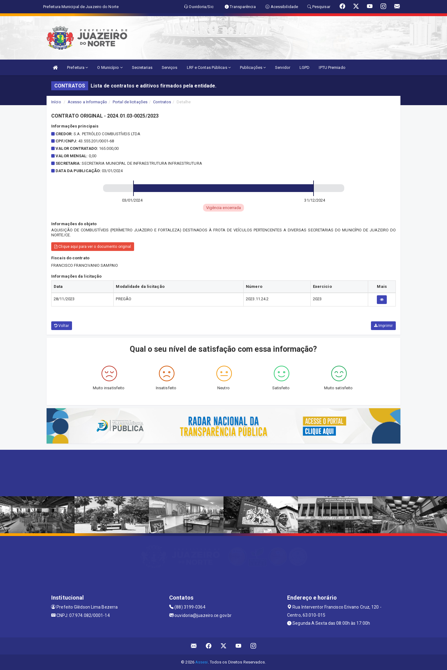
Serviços (170, 67)
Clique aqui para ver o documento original (92, 246)
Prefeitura (77, 67)
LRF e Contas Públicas (209, 67)
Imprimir (383, 326)
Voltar (61, 326)
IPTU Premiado (332, 67)
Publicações (253, 67)
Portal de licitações (130, 102)
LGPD (304, 67)
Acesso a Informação (87, 102)
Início (56, 102)
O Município (109, 67)
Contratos (162, 102)
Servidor (282, 67)
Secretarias (142, 67)
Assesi (201, 662)
